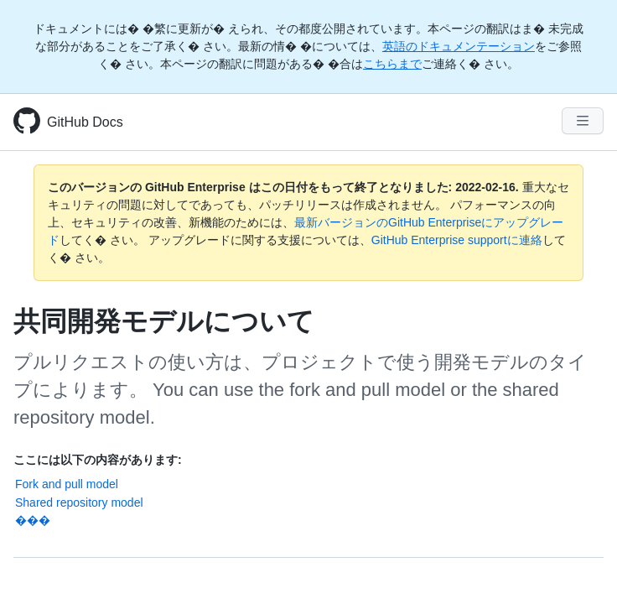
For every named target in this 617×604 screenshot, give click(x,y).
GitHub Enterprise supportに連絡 (456, 240)
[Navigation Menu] (583, 120)
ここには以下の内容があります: (97, 459)
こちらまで (392, 63)
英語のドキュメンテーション (458, 46)
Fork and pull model (66, 484)
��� (32, 520)
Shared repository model (79, 502)
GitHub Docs (85, 122)
